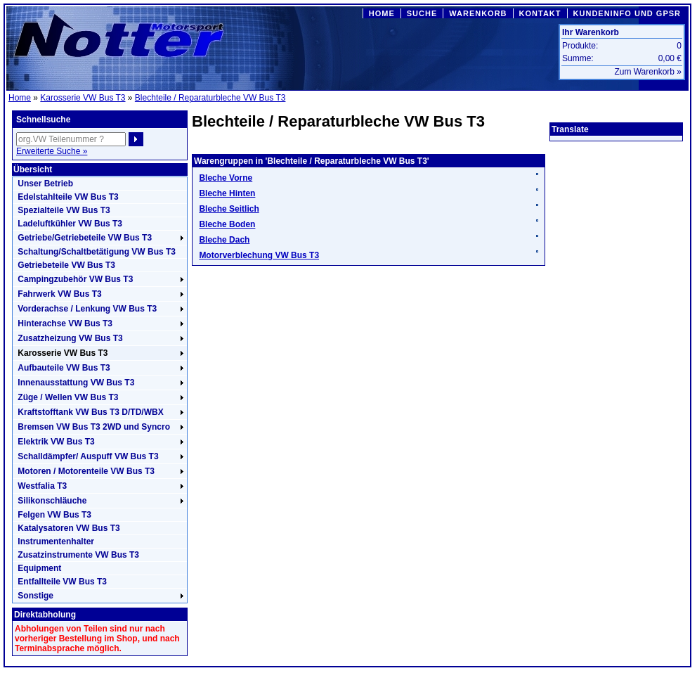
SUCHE (422, 13)
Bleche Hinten (227, 193)
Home (19, 98)
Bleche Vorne (225, 178)
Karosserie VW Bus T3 (82, 98)
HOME (382, 13)
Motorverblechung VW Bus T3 (259, 255)
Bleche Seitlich (229, 209)
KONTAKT (540, 13)
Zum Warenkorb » (648, 72)
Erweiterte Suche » (51, 151)
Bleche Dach (224, 240)
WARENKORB (478, 13)
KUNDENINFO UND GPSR (627, 13)
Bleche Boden (227, 224)
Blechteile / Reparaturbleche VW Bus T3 (210, 98)
